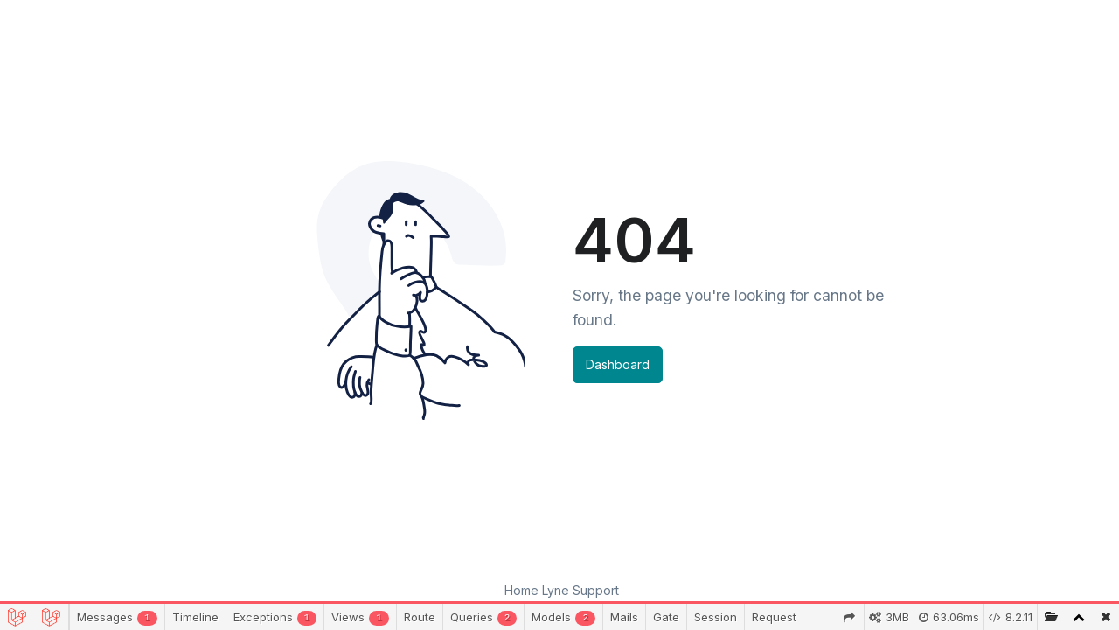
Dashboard (618, 364)
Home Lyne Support (561, 590)
